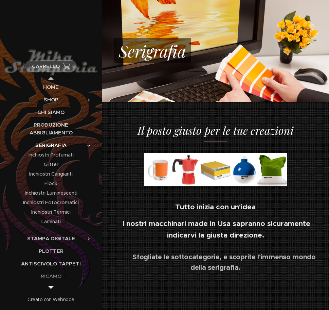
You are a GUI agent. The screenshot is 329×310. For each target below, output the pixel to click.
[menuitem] (51, 87)
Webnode (63, 299)
